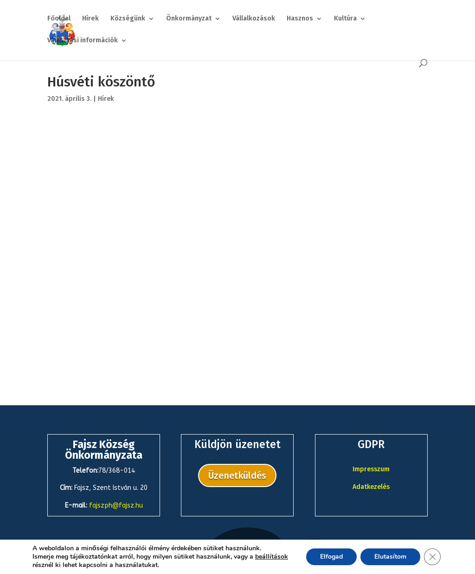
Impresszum (371, 469)
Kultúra (345, 18)
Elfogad (331, 556)
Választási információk (82, 40)
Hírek (90, 18)
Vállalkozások (253, 18)
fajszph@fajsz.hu (116, 505)
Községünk (127, 18)
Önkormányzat (189, 18)
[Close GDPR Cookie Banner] (432, 556)
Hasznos (300, 18)
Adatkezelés (371, 487)
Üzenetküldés (237, 475)
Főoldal (59, 18)
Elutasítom (390, 556)
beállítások (271, 557)
